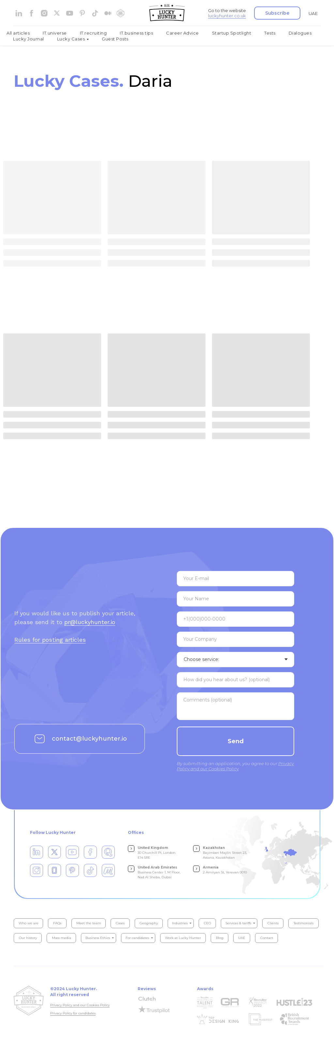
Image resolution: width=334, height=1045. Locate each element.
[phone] (235, 619)
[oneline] (235, 639)
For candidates (137, 938)
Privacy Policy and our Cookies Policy (80, 1005)
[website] (57, 13)
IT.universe (55, 33)
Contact (266, 938)
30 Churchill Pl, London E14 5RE (156, 853)
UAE (313, 13)
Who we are (28, 923)
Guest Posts (115, 38)
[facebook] (31, 13)
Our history (28, 938)
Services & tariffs (238, 923)
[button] (277, 13)
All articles (18, 33)
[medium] (108, 13)
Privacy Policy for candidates (73, 1013)
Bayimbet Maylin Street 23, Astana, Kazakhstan (225, 853)
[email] (235, 578)
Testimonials (303, 923)
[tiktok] (95, 13)
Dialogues (300, 33)
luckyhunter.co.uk (227, 15)
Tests (270, 33)
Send (236, 741)
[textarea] (235, 679)
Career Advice (182, 33)
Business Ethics (97, 938)
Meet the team (88, 923)
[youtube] (70, 13)
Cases (120, 923)
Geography (149, 923)
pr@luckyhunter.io (89, 622)
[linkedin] (19, 13)
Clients (273, 923)
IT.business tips (136, 33)
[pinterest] (82, 13)
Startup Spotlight (231, 33)
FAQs (57, 923)
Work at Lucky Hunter (183, 938)
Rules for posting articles (50, 639)
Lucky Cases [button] (71, 38)
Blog (219, 938)
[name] (235, 599)
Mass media (61, 938)
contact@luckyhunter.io (89, 738)
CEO (207, 923)
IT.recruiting (93, 33)
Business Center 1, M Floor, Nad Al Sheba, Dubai (159, 872)
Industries (180, 923)
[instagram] (44, 13)
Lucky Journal (28, 38)
